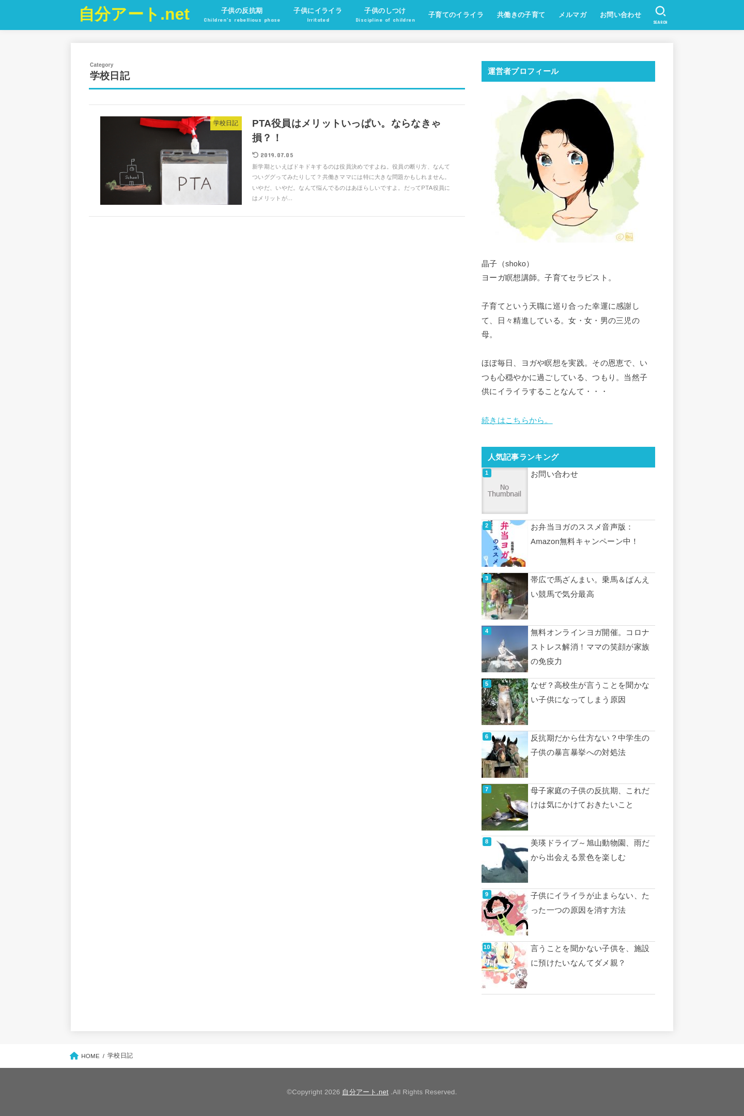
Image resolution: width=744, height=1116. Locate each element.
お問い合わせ (620, 15)
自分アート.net (134, 14)
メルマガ (572, 15)
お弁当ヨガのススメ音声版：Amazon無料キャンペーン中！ (585, 534)
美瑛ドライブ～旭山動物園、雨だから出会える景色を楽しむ (590, 850)
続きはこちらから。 (517, 420)
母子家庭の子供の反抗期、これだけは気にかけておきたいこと (590, 797)
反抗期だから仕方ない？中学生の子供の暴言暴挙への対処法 (590, 744)
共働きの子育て (521, 15)
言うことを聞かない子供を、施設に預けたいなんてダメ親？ (590, 955)
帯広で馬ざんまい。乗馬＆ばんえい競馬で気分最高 (590, 587)
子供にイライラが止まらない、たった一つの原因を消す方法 (590, 903)
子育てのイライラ (455, 15)
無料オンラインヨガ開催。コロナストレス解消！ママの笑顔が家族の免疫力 (590, 646)
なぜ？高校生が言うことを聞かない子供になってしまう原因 (590, 692)
